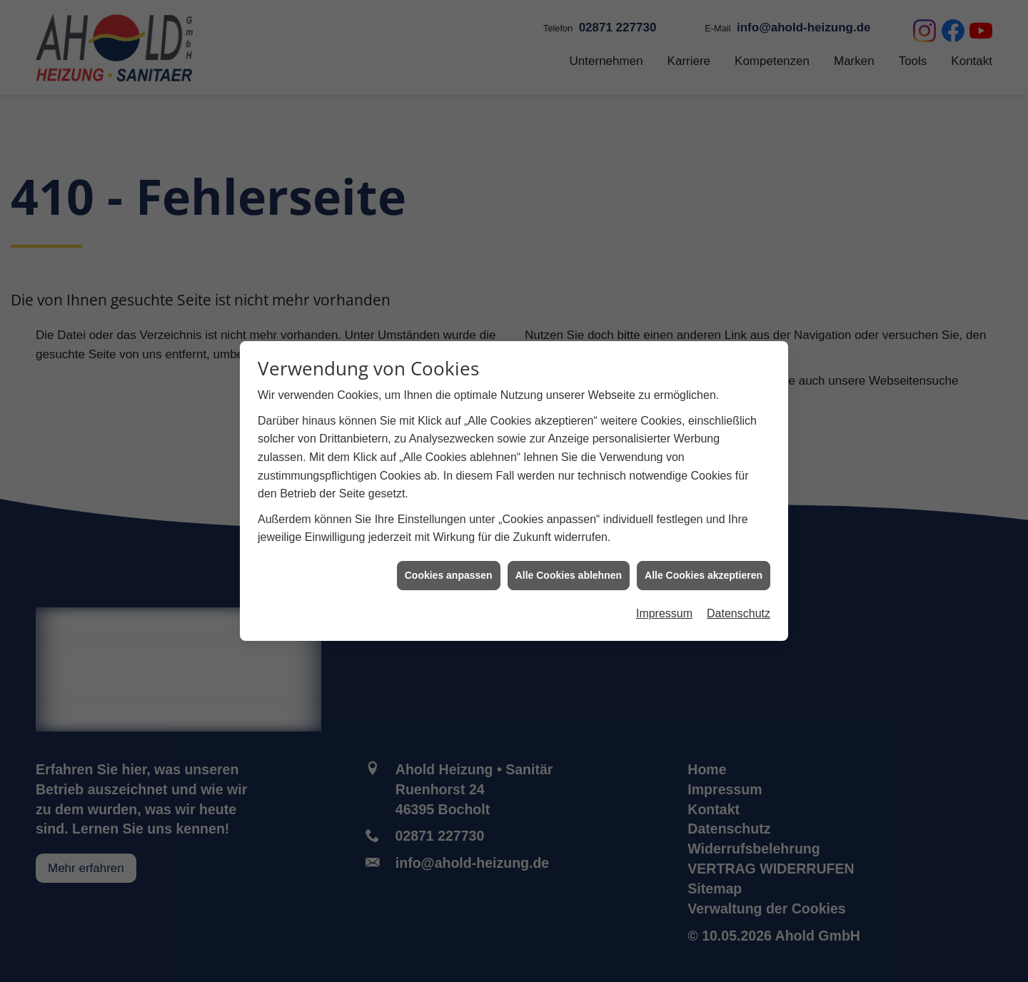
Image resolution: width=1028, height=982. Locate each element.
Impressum (664, 608)
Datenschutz (738, 608)
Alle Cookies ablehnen (568, 568)
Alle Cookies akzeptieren (703, 568)
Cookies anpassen (449, 568)
